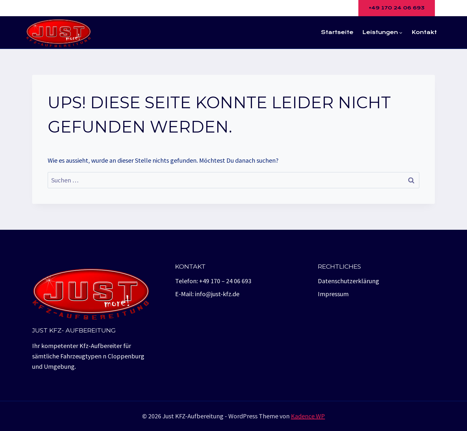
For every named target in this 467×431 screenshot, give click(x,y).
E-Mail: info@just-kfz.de (207, 294)
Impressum (333, 294)
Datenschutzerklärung (348, 281)
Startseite (337, 32)
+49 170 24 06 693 (397, 8)
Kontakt (424, 32)
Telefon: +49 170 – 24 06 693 (213, 281)
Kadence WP (308, 416)
